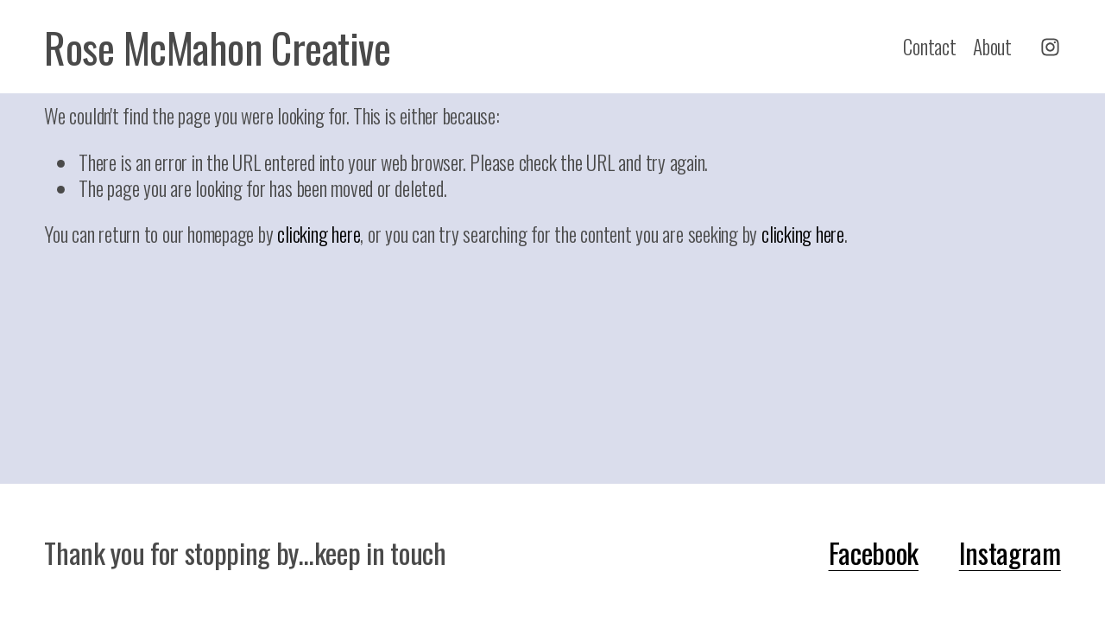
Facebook (874, 552)
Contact (929, 46)
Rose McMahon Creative (217, 47)
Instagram (1010, 552)
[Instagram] (1050, 47)
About (992, 46)
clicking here (318, 234)
